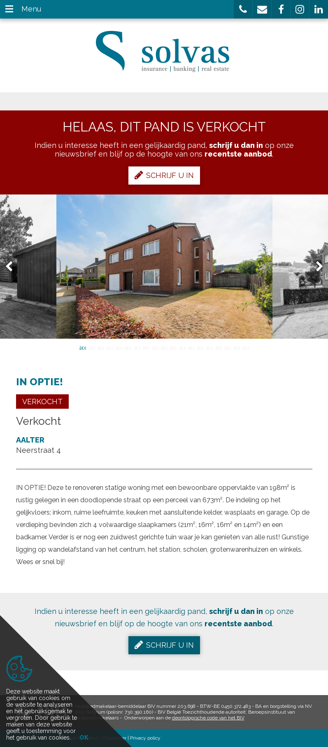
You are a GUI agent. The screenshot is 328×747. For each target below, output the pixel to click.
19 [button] (245, 347)
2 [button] (91, 347)
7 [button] (137, 347)
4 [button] (110, 347)
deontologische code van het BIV (208, 718)
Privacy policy (145, 738)
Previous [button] (13, 267)
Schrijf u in (164, 175)
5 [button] (119, 347)
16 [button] (218, 347)
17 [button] (227, 347)
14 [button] (200, 347)
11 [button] (173, 347)
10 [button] (164, 347)
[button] (243, 9)
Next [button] (315, 267)
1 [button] (82, 347)
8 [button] (146, 347)
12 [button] (182, 347)
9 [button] (155, 347)
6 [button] (128, 347)
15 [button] (209, 347)
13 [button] (191, 347)
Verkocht (42, 401)
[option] (164, 266)
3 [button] (101, 347)
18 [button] (236, 347)
